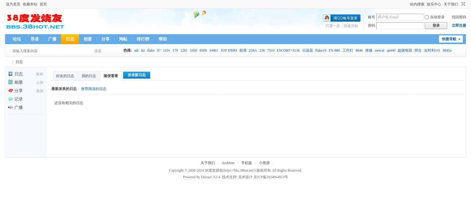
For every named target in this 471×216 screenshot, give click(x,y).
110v (166, 50)
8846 (359, 50)
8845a (447, 50)
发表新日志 (137, 75)
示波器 (307, 50)
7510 (270, 50)
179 (175, 50)
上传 (39, 82)
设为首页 (13, 4)
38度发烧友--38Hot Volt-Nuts (7, 62)
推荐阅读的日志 (93, 89)
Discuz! (206, 177)
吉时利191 (432, 50)
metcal (379, 50)
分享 (105, 39)
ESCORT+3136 (288, 50)
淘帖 (123, 39)
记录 (15, 99)
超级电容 (405, 50)
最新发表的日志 (64, 89)
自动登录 (435, 17)
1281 (183, 50)
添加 (39, 91)
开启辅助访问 (407, 4)
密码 (371, 25)
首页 (43, 4)
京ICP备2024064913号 (271, 177)
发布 (39, 74)
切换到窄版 (462, 4)
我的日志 (89, 76)
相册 (88, 39)
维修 (368, 50)
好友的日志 (65, 76)
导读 (34, 39)
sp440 (391, 50)
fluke (151, 50)
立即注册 (459, 25)
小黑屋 (264, 163)
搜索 (98, 51)
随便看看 (111, 76)
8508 (203, 50)
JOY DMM (228, 50)
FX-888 (334, 50)
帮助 (163, 39)
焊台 (418, 50)
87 (159, 50)
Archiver (228, 163)
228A (253, 50)
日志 (70, 39)
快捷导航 (449, 39)
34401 (213, 50)
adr (136, 50)
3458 (193, 50)
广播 (52, 39)
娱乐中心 (434, 4)
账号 (371, 17)
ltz (143, 50)
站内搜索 (417, 4)
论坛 (17, 39)
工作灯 (347, 50)
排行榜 (143, 39)
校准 (243, 50)
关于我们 (451, 4)
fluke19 (321, 50)
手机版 (246, 163)
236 (262, 50)
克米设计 (245, 177)
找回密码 (459, 17)
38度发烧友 (214, 170)
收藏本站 (30, 4)
